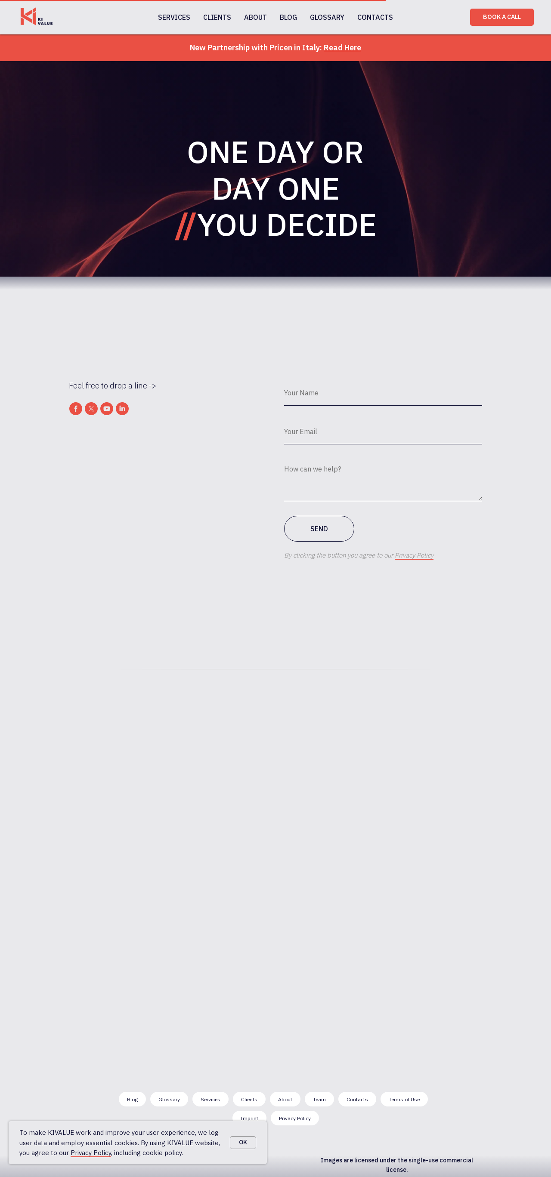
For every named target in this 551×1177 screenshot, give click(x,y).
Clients (249, 1099)
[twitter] (91, 408)
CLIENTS (217, 17)
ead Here (345, 47)
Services (210, 1099)
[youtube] (106, 408)
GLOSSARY (327, 17)
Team (319, 1099)
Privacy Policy (91, 1153)
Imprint (249, 1118)
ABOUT (255, 17)
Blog (132, 1099)
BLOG (288, 17)
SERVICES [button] (174, 17)
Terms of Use (404, 1099)
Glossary (169, 1099)
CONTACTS (375, 17)
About (285, 1099)
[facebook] (75, 408)
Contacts (357, 1099)
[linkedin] (122, 408)
